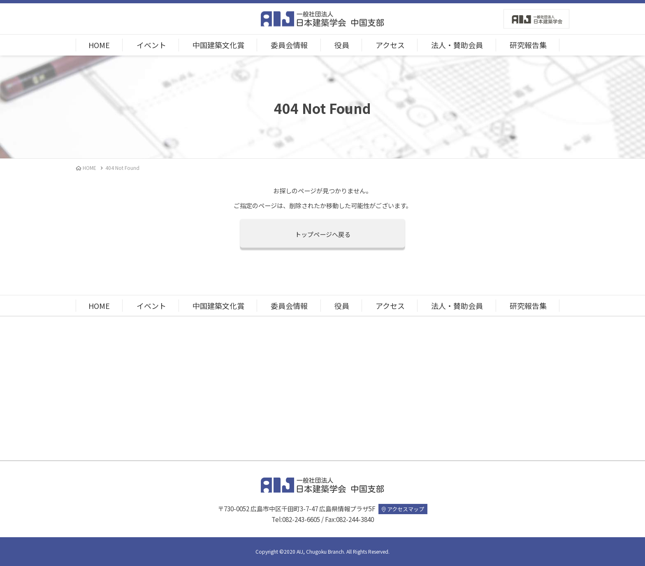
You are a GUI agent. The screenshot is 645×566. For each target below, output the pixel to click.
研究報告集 (528, 44)
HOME (99, 44)
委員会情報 (289, 44)
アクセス (390, 44)
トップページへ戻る (322, 234)
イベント (151, 44)
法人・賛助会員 (457, 44)
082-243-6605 (301, 519)
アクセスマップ (403, 509)
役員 (341, 44)
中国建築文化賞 (218, 44)
